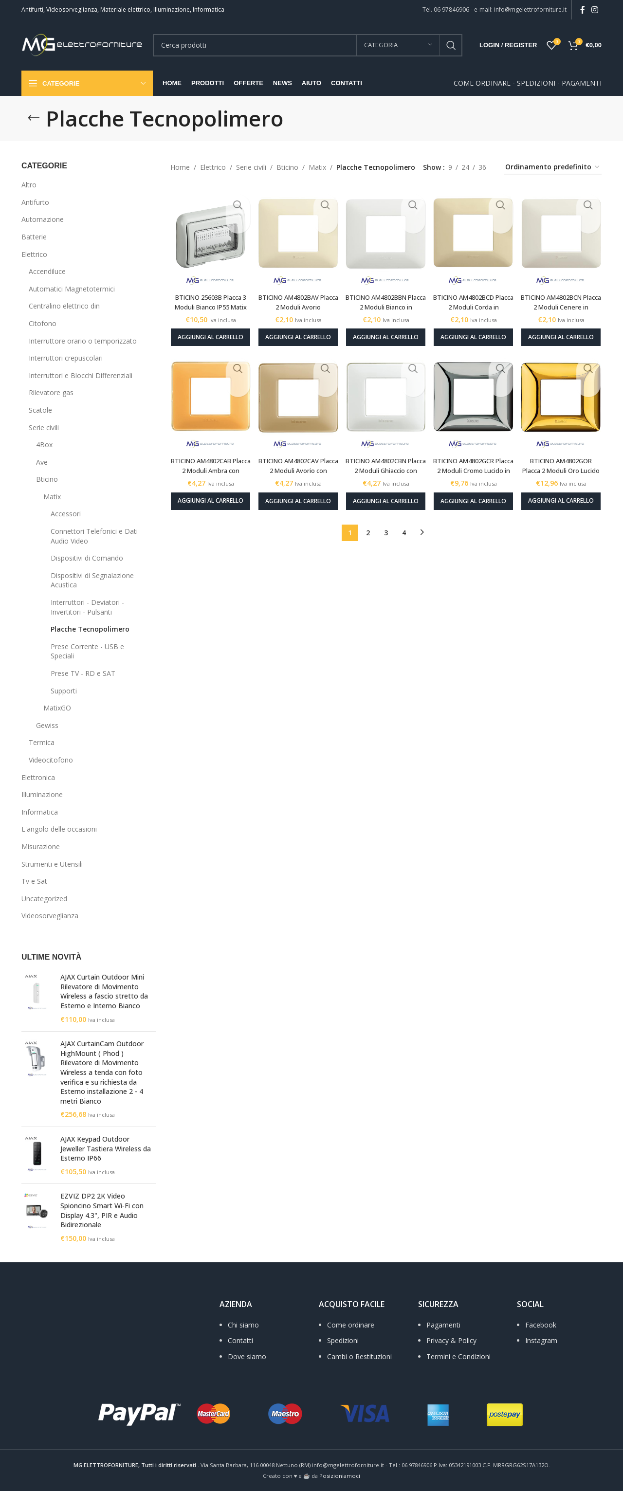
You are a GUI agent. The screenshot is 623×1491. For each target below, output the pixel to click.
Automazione (42, 219)
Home (180, 167)
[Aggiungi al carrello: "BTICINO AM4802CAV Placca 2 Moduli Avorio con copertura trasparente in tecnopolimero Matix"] (296, 495)
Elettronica (38, 777)
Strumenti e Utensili (52, 864)
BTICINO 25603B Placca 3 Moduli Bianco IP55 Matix (207, 299)
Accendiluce (47, 271)
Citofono (42, 323)
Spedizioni (343, 1340)
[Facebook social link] (582, 9)
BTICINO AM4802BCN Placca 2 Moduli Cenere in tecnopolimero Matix (564, 299)
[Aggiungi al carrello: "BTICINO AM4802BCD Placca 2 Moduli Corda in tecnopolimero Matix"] (475, 330)
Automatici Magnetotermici (72, 288)
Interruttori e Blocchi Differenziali (80, 375)
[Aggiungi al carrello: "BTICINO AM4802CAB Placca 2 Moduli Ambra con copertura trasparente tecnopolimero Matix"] (207, 495)
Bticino (47, 479)
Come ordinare (350, 1324)
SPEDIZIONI (536, 83)
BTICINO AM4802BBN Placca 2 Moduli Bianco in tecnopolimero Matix (385, 299)
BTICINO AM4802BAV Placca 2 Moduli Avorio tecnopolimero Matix (296, 299)
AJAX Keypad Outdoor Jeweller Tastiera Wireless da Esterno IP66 (105, 1148)
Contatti (240, 1340)
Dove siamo (247, 1356)
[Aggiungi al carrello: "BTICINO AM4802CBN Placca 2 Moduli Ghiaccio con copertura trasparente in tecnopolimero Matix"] (385, 495)
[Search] (307, 45)
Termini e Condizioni (458, 1356)
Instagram (541, 1340)
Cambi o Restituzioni (359, 1356)
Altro (29, 184)
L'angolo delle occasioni (59, 829)
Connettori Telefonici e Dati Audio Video (94, 536)
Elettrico (34, 254)
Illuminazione (42, 794)
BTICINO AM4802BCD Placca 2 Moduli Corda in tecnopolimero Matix (475, 299)
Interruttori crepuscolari (66, 358)
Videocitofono (51, 759)
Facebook (540, 1324)
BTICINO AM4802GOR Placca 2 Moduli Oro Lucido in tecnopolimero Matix (564, 469)
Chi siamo (243, 1324)
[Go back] (33, 118)
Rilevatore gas (51, 392)
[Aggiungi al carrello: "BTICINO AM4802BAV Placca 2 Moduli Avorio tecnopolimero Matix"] (296, 330)
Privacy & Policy (451, 1340)
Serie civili (44, 427)
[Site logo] (82, 44)
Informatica (39, 812)
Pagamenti (443, 1324)
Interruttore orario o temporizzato (83, 340)
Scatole (40, 410)
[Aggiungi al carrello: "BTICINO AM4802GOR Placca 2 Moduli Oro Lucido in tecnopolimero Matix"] (564, 495)
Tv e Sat (34, 881)
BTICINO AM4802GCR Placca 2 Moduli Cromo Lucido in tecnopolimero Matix (475, 469)
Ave (42, 462)
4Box (44, 444)
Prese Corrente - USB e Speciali (87, 651)
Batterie (34, 236)
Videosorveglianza (49, 915)
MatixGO (57, 707)
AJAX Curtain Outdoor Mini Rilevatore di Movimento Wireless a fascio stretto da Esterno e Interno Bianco (104, 991)
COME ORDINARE (482, 83)
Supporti (64, 690)
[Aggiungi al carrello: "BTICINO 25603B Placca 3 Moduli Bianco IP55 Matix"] (207, 330)
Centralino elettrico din (64, 305)
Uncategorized (44, 898)
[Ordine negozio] (553, 168)
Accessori (66, 513)
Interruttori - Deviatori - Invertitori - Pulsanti (87, 607)
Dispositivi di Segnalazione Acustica (92, 580)
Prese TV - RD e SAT (83, 673)
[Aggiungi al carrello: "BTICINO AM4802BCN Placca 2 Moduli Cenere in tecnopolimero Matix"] (564, 330)
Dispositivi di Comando (87, 558)
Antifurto (35, 202)
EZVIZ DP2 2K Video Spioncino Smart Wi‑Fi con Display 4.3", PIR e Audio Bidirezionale (102, 1210)
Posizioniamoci (339, 1475)
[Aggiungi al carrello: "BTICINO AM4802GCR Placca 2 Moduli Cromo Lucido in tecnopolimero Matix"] (475, 495)
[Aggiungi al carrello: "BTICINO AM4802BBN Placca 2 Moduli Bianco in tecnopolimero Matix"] (385, 330)
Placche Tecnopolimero (90, 629)
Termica (42, 742)
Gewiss (47, 725)
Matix (52, 496)
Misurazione (40, 846)
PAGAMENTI (582, 83)
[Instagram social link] (595, 9)
